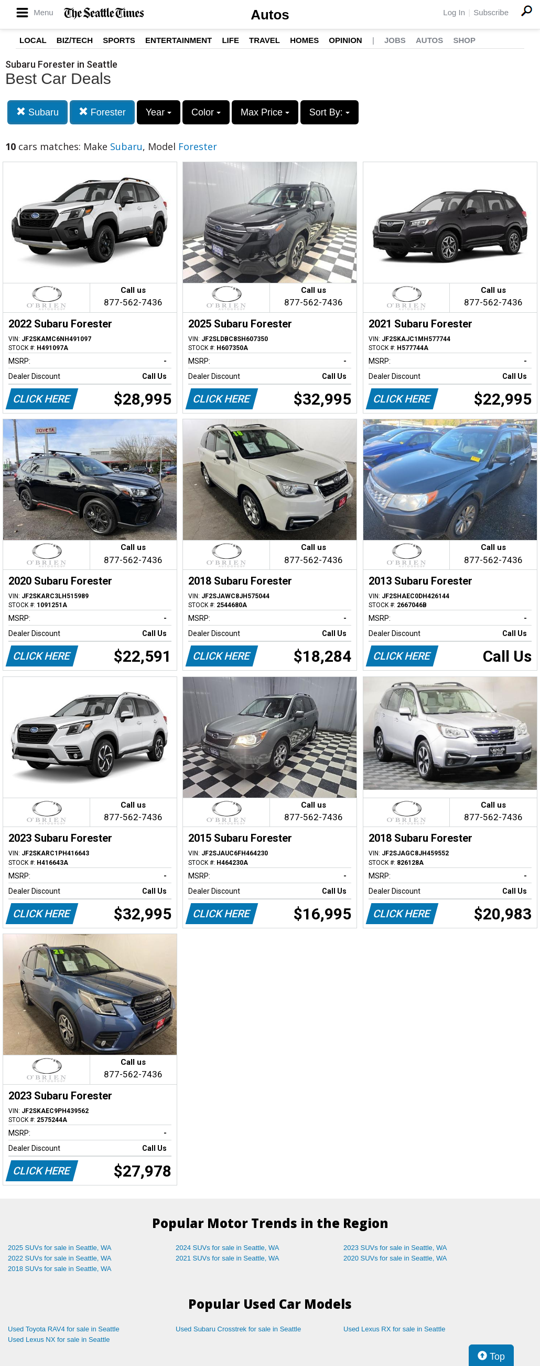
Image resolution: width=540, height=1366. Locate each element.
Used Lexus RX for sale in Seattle (394, 1329)
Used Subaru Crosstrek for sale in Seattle (238, 1329)
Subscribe (491, 12)
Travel (264, 40)
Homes (304, 40)
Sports (119, 40)
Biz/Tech (75, 40)
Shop (464, 40)
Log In (454, 12)
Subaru (37, 112)
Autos (270, 15)
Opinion (345, 40)
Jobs (395, 40)
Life (230, 40)
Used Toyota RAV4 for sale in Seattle (64, 1329)
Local (33, 40)
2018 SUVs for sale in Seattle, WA (60, 1269)
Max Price (265, 112)
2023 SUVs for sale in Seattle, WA (395, 1248)
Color (206, 112)
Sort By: (329, 112)
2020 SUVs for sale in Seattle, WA (395, 1258)
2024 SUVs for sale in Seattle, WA (227, 1248)
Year (158, 112)
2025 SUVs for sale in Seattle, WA (60, 1248)
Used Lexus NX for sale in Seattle (59, 1339)
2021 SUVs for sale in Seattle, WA (227, 1258)
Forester (102, 112)
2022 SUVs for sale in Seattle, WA (60, 1258)
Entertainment (178, 40)
